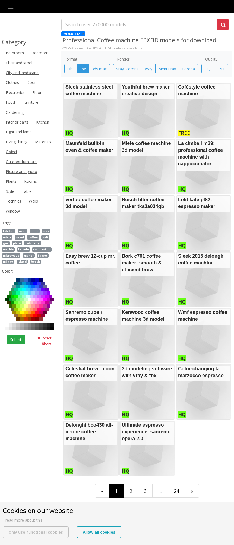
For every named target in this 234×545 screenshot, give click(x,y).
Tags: (7, 222)
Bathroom (15, 52)
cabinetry (32, 243)
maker (29, 255)
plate (17, 243)
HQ (207, 68)
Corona (188, 68)
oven (22, 231)
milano (8, 261)
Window (13, 211)
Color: (7, 271)
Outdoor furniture (21, 161)
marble (8, 249)
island (22, 261)
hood (34, 231)
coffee (33, 237)
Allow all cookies (99, 532)
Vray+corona (127, 68)
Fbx (83, 68)
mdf (45, 237)
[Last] (192, 490)
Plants (11, 181)
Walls (33, 201)
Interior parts (17, 122)
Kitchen (42, 122)
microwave (11, 255)
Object (11, 151)
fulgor (42, 255)
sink (46, 231)
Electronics (15, 92)
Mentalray (167, 68)
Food (10, 102)
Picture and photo (21, 171)
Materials (43, 141)
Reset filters (44, 340)
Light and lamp (19, 131)
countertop (41, 249)
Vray (148, 68)
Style (10, 191)
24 (176, 491)
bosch (35, 261)
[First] (102, 490)
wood (20, 237)
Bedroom (39, 52)
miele (7, 237)
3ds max (99, 68)
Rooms (30, 181)
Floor (37, 92)
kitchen (8, 231)
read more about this (24, 520)
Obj (70, 68)
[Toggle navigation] (10, 6)
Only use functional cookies (35, 532)
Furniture (30, 102)
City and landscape (22, 72)
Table (26, 191)
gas (5, 243)
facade (23, 249)
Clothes (12, 82)
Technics (13, 201)
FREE (220, 68)
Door (31, 82)
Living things (16, 141)
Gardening (15, 112)
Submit (16, 339)
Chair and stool (19, 62)
